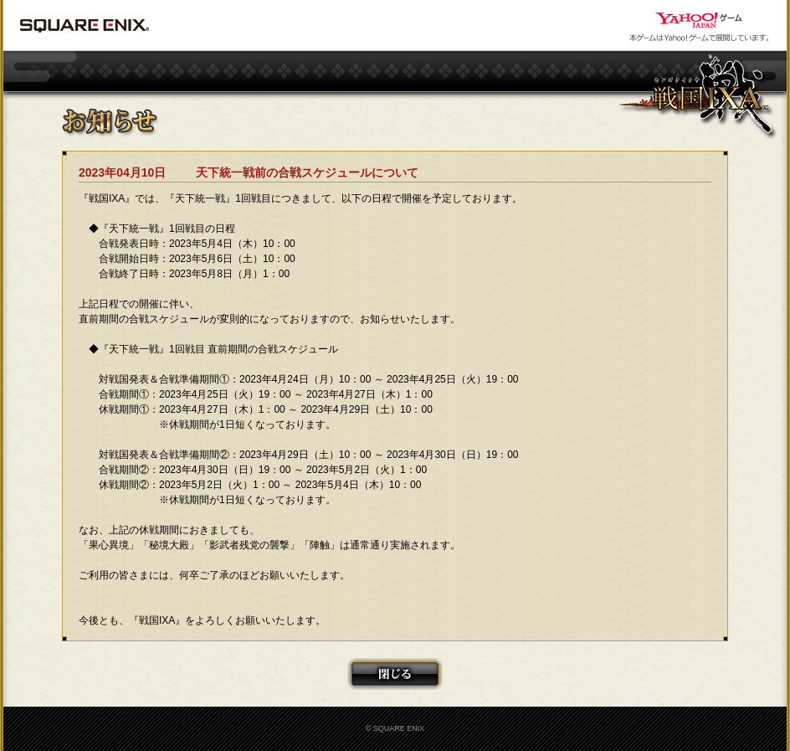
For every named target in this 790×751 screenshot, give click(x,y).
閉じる (395, 674)
